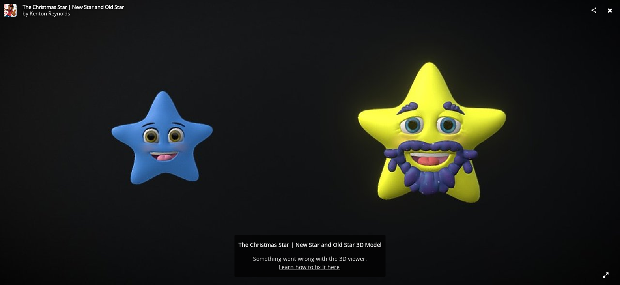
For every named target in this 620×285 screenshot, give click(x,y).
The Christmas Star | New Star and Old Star (73, 7)
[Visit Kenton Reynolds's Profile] (10, 10)
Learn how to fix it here (309, 267)
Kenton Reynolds (50, 13)
